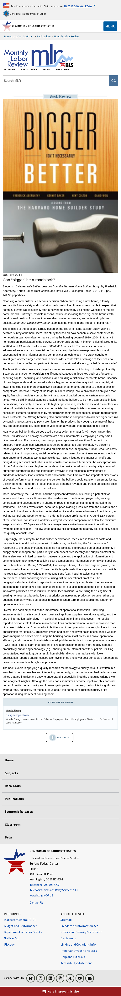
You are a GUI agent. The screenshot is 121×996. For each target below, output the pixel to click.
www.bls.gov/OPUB (41, 895)
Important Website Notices (79, 951)
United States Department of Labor (24, 13)
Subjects (11, 773)
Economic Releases (19, 811)
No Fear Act (11, 938)
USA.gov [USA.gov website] (9, 944)
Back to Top (58, 737)
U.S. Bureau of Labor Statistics (33, 26)
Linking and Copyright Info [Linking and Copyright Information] (78, 944)
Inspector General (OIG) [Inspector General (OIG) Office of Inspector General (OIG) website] (19, 920)
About (46, 69)
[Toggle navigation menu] (110, 26)
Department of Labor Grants (23, 932)
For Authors (28, 69)
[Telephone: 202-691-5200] (54, 885)
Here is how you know (78, 6)
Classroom (13, 824)
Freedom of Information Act (79, 926)
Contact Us (36, 902)
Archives (9, 69)
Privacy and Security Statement (81, 932)
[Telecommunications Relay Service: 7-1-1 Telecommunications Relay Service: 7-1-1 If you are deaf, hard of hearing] (54, 890)
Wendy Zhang (13, 710)
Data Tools (13, 786)
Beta (8, 837)
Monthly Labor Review (66, 36)
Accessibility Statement (76, 963)
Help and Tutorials (73, 957)
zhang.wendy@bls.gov (17, 715)
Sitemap (66, 920)
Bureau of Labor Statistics (19, 36)
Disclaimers (68, 938)
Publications (44, 36)
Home (9, 760)
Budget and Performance (20, 926)
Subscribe (62, 69)
